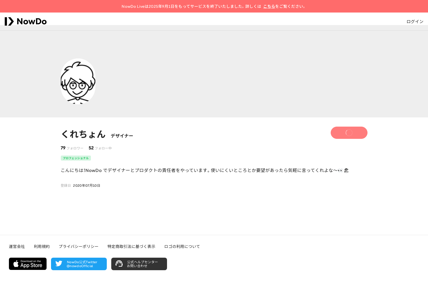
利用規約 (42, 246)
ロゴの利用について (182, 246)
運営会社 (17, 246)
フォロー (344, 134)
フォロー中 (103, 148)
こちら (269, 6)
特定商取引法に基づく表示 (131, 246)
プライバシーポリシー (79, 246)
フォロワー (75, 148)
